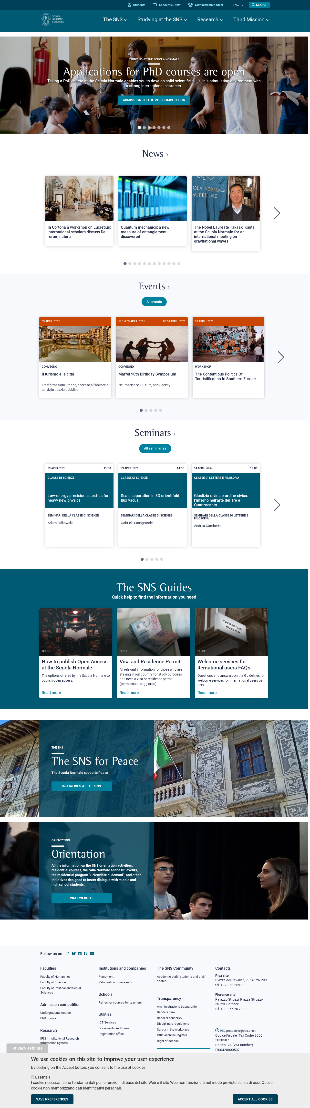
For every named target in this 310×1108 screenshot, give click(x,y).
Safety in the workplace (174, 1031)
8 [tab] (159, 265)
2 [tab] (144, 127)
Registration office (112, 1035)
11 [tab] (173, 265)
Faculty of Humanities (56, 977)
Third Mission (249, 19)
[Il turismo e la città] (75, 361)
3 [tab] (149, 127)
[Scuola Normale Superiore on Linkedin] (80, 953)
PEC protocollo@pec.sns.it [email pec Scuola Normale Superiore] (237, 1031)
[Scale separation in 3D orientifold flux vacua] (152, 509)
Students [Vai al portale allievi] (142, 5)
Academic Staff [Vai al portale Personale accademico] (172, 5)
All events (154, 305)
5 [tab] (158, 127)
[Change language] (242, 5)
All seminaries (155, 454)
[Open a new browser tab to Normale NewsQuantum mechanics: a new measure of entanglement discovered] (152, 213)
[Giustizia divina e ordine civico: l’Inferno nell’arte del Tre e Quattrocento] (226, 510)
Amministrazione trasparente (179, 1007)
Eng (238, 4)
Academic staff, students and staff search (183, 979)
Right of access (168, 1043)
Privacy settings (27, 1048)
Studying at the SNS (159, 19)
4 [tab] (154, 127)
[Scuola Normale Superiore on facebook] (85, 953)
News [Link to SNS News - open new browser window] (155, 155)
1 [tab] (139, 127)
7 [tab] (168, 127)
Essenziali (43, 1077)
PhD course (49, 1020)
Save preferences (52, 1099)
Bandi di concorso (170, 1019)
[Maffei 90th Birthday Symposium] (152, 358)
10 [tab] (168, 265)
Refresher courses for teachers (122, 1003)
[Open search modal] (259, 5)
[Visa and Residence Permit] (153, 659)
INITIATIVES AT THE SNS (81, 792)
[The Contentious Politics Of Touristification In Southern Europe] (228, 356)
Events (154, 289)
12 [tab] (178, 265)
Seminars (155, 438)
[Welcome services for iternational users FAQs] (231, 659)
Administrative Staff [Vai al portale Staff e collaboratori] (210, 5)
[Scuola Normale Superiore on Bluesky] (74, 953)
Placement (107, 977)
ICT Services (108, 1023)
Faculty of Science (54, 983)
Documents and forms (115, 1029)
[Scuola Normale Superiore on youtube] (92, 953)
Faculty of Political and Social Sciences (62, 991)
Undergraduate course (57, 1014)
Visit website (81, 903)
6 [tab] (163, 127)
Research (207, 19)
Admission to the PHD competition (154, 100)
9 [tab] (164, 265)
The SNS (113, 19)
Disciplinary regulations (174, 1025)
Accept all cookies (255, 1099)
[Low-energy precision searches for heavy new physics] (79, 509)
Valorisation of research (117, 983)
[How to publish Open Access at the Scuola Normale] (75, 659)
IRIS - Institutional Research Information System (61, 1042)
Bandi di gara (167, 1013)
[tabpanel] (154, 85)
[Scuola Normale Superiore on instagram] (67, 953)
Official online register (173, 1037)
